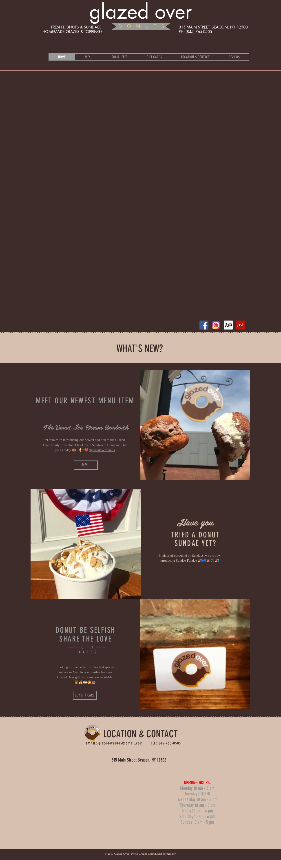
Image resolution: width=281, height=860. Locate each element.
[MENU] (86, 465)
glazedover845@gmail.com (120, 743)
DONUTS (144, 26)
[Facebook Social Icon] (203, 325)
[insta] (216, 325)
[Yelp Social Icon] (240, 325)
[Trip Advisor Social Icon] (228, 325)
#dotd (183, 555)
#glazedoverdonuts (102, 450)
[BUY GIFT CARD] (85, 695)
